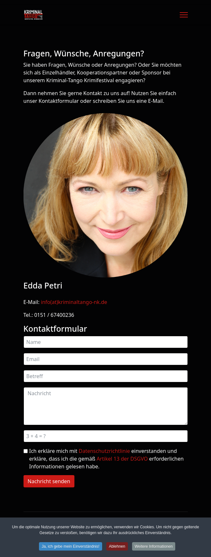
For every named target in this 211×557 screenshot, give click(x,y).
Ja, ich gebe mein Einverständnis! (70, 548)
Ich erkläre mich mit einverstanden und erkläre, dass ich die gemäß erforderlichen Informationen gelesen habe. (106, 458)
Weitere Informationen (154, 548)
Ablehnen (117, 548)
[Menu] (184, 14)
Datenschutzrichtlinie (104, 450)
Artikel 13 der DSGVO (122, 458)
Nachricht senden (49, 481)
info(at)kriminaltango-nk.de (74, 302)
